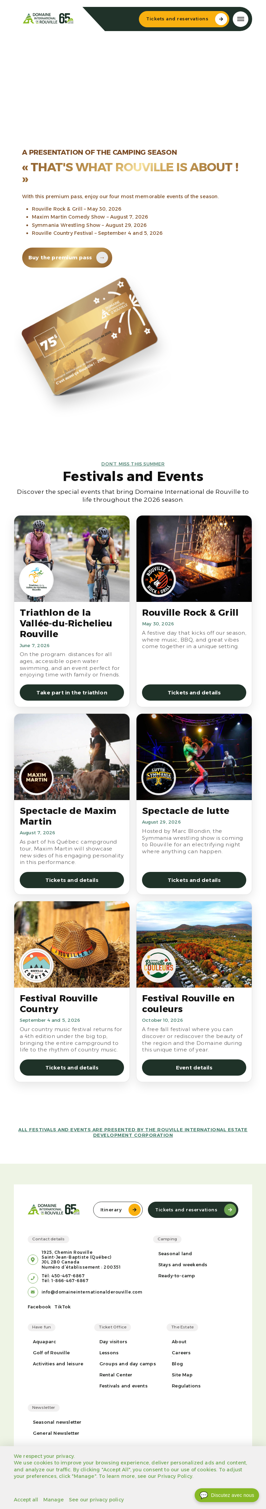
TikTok (62, 1306)
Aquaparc (44, 1341)
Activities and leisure (58, 1363)
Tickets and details (194, 692)
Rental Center (116, 1374)
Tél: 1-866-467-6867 (65, 1280)
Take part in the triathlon (71, 692)
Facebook (39, 1306)
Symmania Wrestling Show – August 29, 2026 (89, 225)
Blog (177, 1363)
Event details (194, 1067)
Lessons (108, 1352)
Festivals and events (123, 1385)
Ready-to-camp (176, 1275)
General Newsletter (56, 1433)
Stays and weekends (182, 1264)
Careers (181, 1352)
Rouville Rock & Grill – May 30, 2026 (77, 209)
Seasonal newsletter (57, 1422)
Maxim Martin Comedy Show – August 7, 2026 (90, 217)
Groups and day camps (127, 1363)
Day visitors (113, 1341)
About (179, 1341)
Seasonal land (175, 1253)
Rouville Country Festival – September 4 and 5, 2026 (97, 233)
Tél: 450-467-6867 (63, 1275)
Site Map (182, 1374)
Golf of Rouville (51, 1352)
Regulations (186, 1385)
